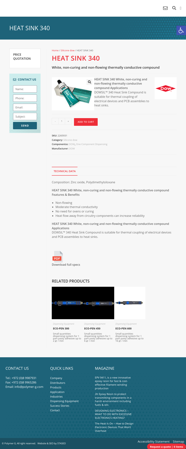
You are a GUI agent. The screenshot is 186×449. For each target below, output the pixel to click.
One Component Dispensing (91, 144)
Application (57, 391)
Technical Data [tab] (65, 171)
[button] (181, 30)
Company (56, 378)
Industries (56, 395)
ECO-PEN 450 (92, 328)
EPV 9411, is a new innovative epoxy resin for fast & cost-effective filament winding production (113, 383)
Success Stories (59, 404)
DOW (72, 144)
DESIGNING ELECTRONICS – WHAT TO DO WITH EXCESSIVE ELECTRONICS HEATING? (113, 414)
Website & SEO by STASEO (51, 443)
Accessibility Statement (154, 441)
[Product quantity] (61, 121)
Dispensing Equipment (63, 323)
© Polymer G (9, 443)
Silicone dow (68, 50)
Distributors (57, 382)
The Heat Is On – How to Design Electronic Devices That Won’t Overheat (114, 427)
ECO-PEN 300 (61, 328)
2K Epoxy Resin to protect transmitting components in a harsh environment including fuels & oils (113, 399)
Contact (55, 409)
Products (55, 387)
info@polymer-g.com (29, 387)
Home (55, 50)
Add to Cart (86, 121)
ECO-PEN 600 (123, 328)
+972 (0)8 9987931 (24, 378)
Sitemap (178, 441)
